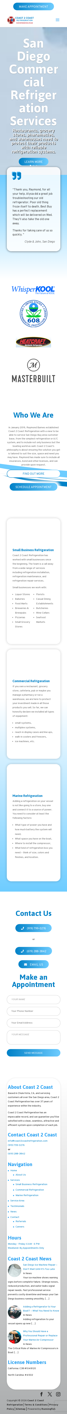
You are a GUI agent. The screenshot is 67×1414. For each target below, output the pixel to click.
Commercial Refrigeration (30, 1189)
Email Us (36, 965)
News (13, 1211)
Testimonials (17, 1206)
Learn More (33, 162)
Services (15, 1180)
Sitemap (20, 1409)
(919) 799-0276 (36, 928)
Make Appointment (33, 7)
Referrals (21, 1221)
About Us (21, 1174)
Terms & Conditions (36, 1404)
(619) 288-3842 (36, 951)
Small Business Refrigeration (31, 1184)
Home (13, 1170)
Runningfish (48, 1409)
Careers (20, 1226)
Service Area (17, 1200)
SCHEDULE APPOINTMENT (33, 487)
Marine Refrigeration (27, 1195)
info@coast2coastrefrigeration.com (28, 1141)
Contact (14, 1217)
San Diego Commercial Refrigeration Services (33, 82)
